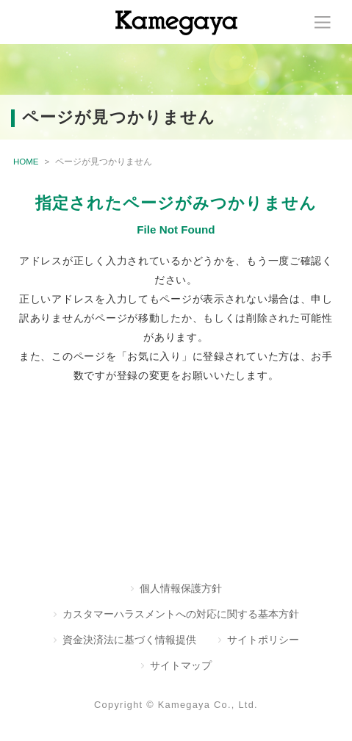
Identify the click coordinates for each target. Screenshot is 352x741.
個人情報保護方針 (181, 588)
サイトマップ (181, 665)
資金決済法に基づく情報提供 (129, 640)
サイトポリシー (263, 640)
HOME (26, 161)
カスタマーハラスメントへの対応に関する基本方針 (180, 614)
